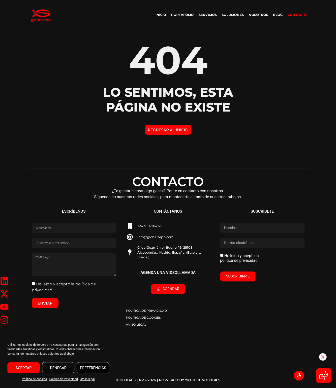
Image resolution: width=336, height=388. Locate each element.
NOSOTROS (258, 15)
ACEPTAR (23, 368)
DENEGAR (58, 368)
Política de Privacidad (63, 379)
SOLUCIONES (233, 15)
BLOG (278, 15)
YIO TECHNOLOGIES (202, 380)
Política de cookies (34, 379)
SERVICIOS (208, 15)
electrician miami (41, 317)
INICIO (160, 15)
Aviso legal (87, 379)
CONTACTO (297, 15)
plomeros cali (39, 312)
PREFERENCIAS (93, 368)
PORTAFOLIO (182, 15)
